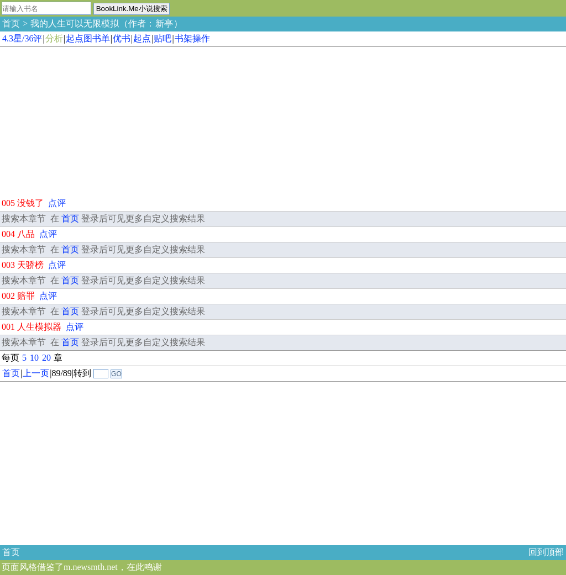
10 (34, 357)
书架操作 (192, 38)
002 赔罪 (18, 295)
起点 (142, 38)
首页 (11, 23)
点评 (57, 203)
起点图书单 (88, 38)
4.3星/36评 (22, 38)
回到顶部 (546, 552)
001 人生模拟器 (31, 326)
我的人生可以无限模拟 (74, 23)
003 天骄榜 (23, 265)
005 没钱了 (23, 203)
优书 (121, 38)
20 (46, 357)
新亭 (164, 23)
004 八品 (18, 234)
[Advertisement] (83, 120)
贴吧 (162, 38)
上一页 (36, 373)
